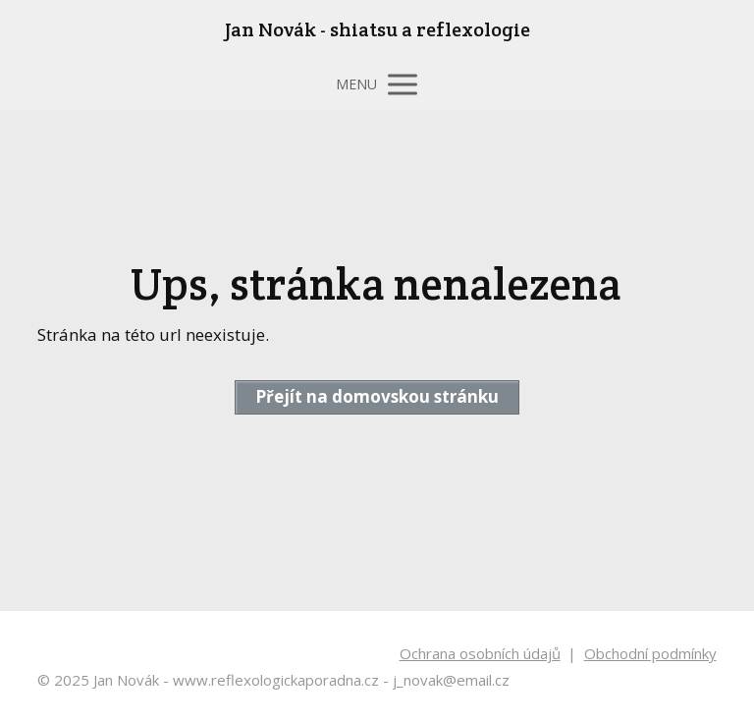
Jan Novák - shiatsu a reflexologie (377, 29)
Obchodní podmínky (650, 653)
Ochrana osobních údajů (480, 653)
